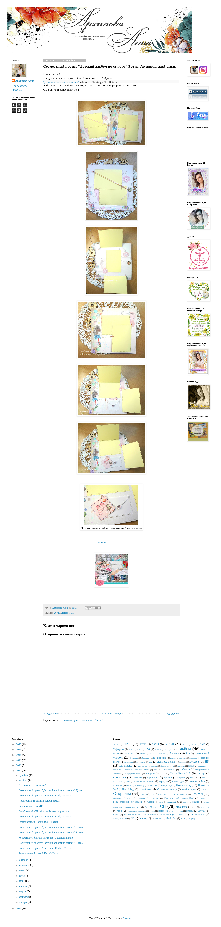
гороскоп (140, 762)
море (128, 785)
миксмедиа (178, 781)
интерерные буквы (132, 773)
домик (154, 766)
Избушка (185, 769)
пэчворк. (155, 798)
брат (188, 753)
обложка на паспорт (166, 789)
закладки (202, 766)
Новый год (183, 785)
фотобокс (163, 810)
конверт (201, 773)
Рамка (202, 798)
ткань (119, 810)
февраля (24, 896)
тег (195, 807)
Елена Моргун (167, 766)
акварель (169, 749)
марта (22, 891)
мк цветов (117, 785)
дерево (182, 762)
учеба (152, 811)
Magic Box (171, 818)
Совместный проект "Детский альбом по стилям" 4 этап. (51, 832)
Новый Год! (128, 789)
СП (72, 612)
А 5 (140, 749)
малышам (117, 781)
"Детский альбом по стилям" (61, 82)
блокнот (174, 753)
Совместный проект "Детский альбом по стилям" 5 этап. (51, 827)
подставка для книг (179, 794)
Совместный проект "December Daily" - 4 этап (45, 795)
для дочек (142, 766)
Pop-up (192, 818)
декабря (24, 775)
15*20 (155, 744)
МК (203, 781)
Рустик (150, 801)
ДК (207, 761)
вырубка (193, 758)
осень (203, 789)
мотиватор (139, 785)
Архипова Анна (24, 80)
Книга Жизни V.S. (180, 773)
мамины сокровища (144, 781)
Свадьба (171, 801)
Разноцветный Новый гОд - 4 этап (38, 821)
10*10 (116, 744)
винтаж (182, 758)
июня (22, 875)
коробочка (153, 777)
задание (181, 766)
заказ (191, 765)
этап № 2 (183, 814)
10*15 (127, 744)
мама (128, 781)
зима (156, 769)
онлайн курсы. (189, 789)
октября (24, 859)
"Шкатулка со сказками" (32, 785)
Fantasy (143, 818)
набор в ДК (166, 785)
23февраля (118, 749)
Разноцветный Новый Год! (179, 798)
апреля (23, 886)
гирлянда (128, 762)
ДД (150, 761)
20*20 (57, 612)
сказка (195, 801)
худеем (190, 810)
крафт (182, 777)
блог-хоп (162, 753)
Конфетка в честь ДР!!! (32, 806)
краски (168, 777)
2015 (19, 770)
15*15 (143, 744)
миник (193, 781)
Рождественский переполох (127, 801)
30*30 (131, 749)
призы (129, 798)
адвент (158, 749)
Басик (142, 753)
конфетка (119, 777)
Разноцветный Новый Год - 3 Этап (38, 853)
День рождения (166, 761)
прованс (141, 798)
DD (132, 818)
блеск (151, 753)
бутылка (134, 758)
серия (185, 802)
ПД (152, 794)
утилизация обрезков (136, 811)
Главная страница (111, 713)
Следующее (51, 713)
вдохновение (159, 757)
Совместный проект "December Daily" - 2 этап (45, 848)
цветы (116, 814)
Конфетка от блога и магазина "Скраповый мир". (47, 837)
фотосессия (177, 811)
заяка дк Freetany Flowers (137, 770)
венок (172, 758)
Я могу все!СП (120, 818)
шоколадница (167, 814)
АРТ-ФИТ (130, 753)
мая (21, 880)
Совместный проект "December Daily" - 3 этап (45, 816)
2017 (19, 760)
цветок (201, 810)
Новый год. (145, 789)
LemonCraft (157, 818)
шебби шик (150, 814)
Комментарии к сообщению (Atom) (83, 720)
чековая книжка (131, 814)
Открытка (122, 793)
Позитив (197, 794)
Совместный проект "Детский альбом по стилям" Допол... (52, 790)
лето (192, 777)
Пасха (144, 794)
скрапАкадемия (133, 807)
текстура (204, 807)
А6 (148, 749)
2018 (19, 754)
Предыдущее (171, 713)
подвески (162, 794)
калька (162, 773)
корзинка (138, 778)
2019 (19, 749)
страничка (181, 806)
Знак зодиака (169, 770)
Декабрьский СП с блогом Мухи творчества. (44, 811)
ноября (23, 780)
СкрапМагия (150, 807)
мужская (152, 785)
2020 (19, 744)
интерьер (150, 773)
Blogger (127, 918)
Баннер (102, 542)
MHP (183, 818)
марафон (163, 781)
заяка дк (117, 770)
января (23, 902)
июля (22, 870)
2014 (19, 908)
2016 (19, 765)
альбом (184, 748)
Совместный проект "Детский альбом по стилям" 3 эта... (51, 842)
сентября (24, 865)
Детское (65, 612)
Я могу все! (198, 814)
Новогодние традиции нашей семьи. (39, 800)
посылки (117, 798)
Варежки (145, 758)
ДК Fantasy (125, 765)
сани (160, 802)
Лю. (203, 778)
